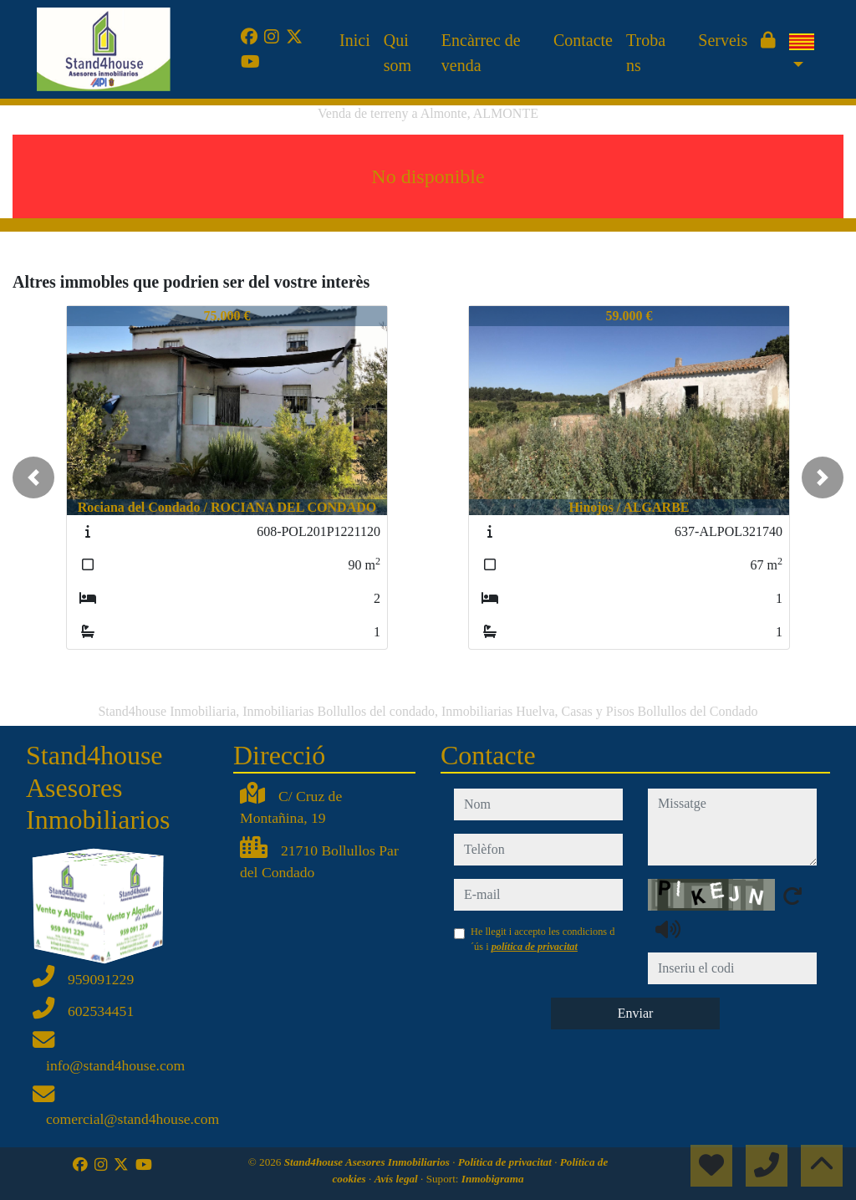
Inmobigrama (492, 1178)
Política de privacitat (506, 1162)
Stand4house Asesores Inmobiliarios (368, 1162)
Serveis (722, 40)
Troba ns (645, 52)
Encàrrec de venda (481, 52)
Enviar (636, 1013)
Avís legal (397, 1178)
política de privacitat (535, 946)
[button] (33, 477)
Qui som (397, 52)
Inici (354, 40)
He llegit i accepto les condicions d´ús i (542, 939)
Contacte (583, 40)
